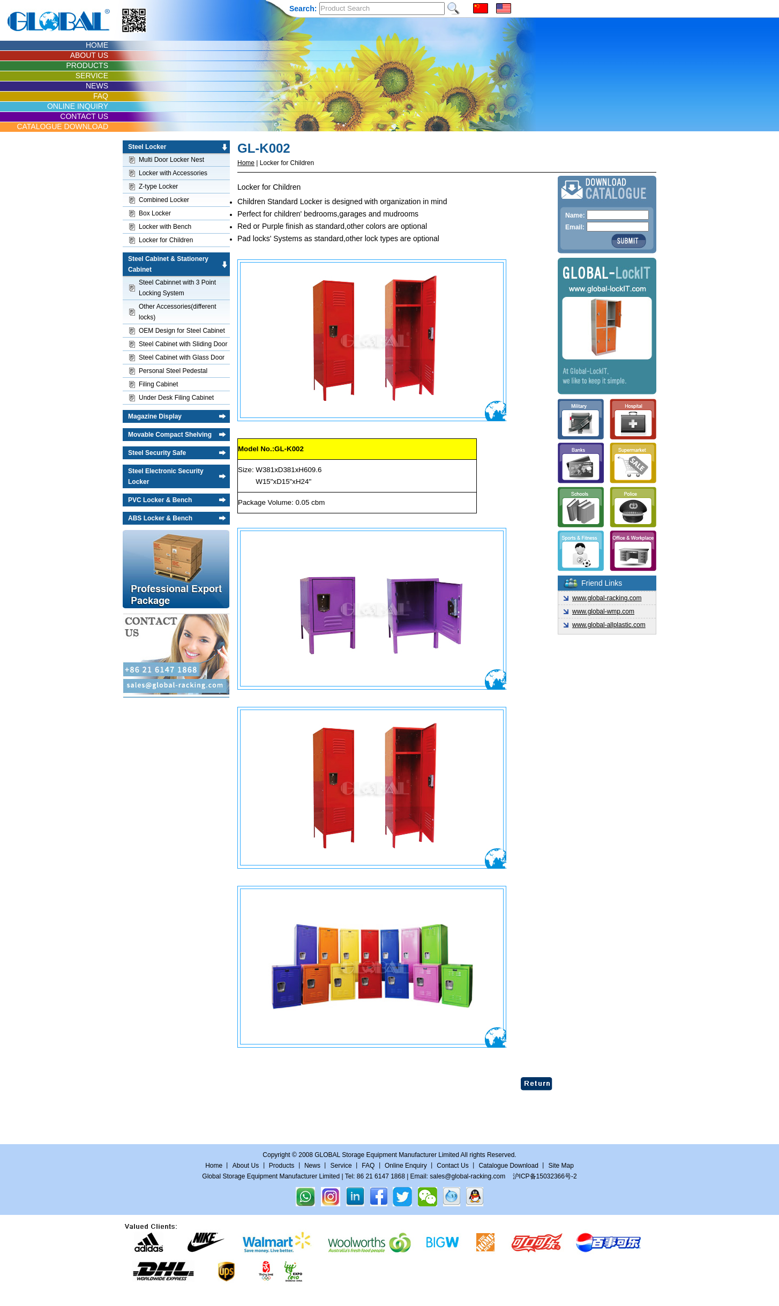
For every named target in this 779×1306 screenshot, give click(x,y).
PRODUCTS (87, 65)
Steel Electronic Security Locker (166, 476)
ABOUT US (89, 55)
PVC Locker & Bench (160, 500)
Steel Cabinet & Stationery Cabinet (168, 264)
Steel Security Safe (157, 453)
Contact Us (453, 1165)
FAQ (100, 96)
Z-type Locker (158, 186)
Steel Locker (147, 147)
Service (341, 1165)
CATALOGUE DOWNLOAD (62, 126)
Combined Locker (164, 200)
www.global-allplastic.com (609, 625)
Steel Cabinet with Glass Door (181, 357)
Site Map (560, 1165)
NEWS (97, 85)
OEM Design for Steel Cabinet (182, 330)
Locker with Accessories (173, 173)
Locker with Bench (165, 226)
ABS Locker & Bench (160, 518)
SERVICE (92, 75)
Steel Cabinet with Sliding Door (183, 344)
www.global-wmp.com (603, 611)
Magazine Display (155, 416)
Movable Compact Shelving (170, 434)
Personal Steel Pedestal (173, 371)
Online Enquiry (406, 1165)
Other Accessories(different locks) (177, 312)
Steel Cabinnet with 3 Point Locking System (177, 288)
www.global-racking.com (606, 598)
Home (245, 163)
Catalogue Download (508, 1165)
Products (281, 1165)
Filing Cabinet (158, 384)
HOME (97, 45)
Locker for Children (166, 240)
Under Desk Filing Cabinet (176, 397)
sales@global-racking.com (467, 1176)
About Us (246, 1165)
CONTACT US (84, 116)
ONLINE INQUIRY (77, 106)
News (312, 1165)
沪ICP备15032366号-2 (545, 1176)
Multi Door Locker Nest (171, 159)
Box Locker (155, 213)
